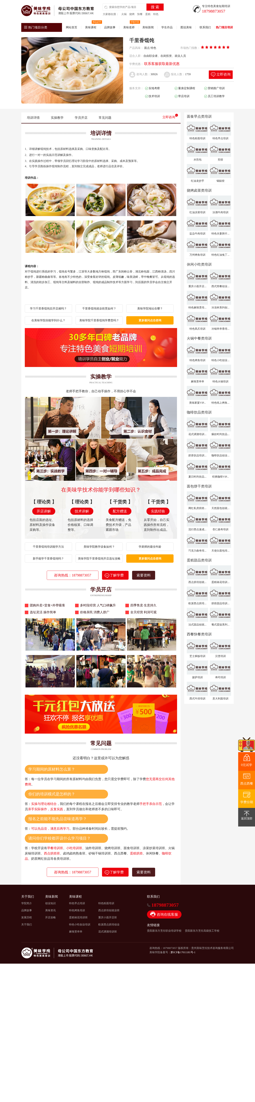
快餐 (140, 14)
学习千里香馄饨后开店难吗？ (48, 308)
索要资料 (144, 575)
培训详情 (33, 117)
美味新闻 (148, 27)
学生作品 (167, 27)
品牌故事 (109, 27)
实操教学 (57, 117)
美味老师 (129, 27)
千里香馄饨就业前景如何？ (99, 308)
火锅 (124, 14)
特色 (155, 14)
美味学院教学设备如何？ (99, 546)
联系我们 (205, 27)
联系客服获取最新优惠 (162, 64)
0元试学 (246, 765)
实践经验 (158, 511)
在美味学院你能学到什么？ (48, 320)
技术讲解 (82, 511)
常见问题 (105, 117)
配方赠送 (120, 511)
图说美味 (186, 27)
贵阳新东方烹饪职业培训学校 (164, 930)
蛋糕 (148, 14)
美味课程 (90, 27)
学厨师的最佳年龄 (150, 546)
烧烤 (132, 14)
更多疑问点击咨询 (150, 320)
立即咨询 (168, 117)
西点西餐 (246, 783)
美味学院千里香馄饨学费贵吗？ (99, 320)
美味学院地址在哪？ (150, 308)
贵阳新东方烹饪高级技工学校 (202, 930)
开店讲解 (44, 511)
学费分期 (246, 802)
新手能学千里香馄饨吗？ (48, 558)
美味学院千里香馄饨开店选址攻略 (99, 558)
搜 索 (155, 7)
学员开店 (81, 117)
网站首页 (71, 27)
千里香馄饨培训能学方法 (48, 546)
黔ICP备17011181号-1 (183, 952)
